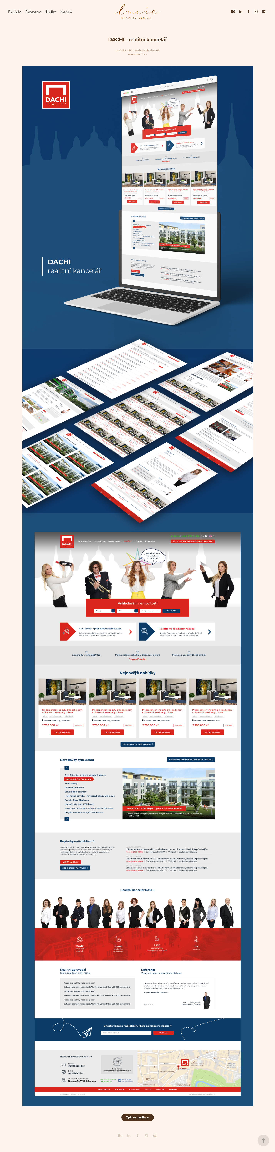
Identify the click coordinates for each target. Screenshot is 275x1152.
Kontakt (66, 11)
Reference (33, 11)
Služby (51, 11)
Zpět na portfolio (137, 1117)
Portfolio (14, 11)
